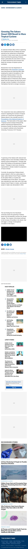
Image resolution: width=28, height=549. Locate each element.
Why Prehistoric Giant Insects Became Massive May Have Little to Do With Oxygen (12, 507)
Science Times (23, 253)
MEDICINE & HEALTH (5, 459)
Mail (13, 44)
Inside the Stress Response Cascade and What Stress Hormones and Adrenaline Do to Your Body (12, 373)
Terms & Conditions (10, 545)
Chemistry (19, 542)
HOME (3, 7)
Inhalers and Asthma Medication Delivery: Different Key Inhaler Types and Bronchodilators (10, 355)
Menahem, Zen (5, 39)
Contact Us (24, 545)
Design (10, 541)
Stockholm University (18, 69)
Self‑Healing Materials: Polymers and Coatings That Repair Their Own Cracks (13, 323)
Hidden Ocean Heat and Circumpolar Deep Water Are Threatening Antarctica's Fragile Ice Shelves (14, 484)
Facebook (2, 44)
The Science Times (14, 2)
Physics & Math (13, 542)
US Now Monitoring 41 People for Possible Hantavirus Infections (14, 462)
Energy (23, 541)
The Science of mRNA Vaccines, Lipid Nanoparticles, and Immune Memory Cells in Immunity (11, 364)
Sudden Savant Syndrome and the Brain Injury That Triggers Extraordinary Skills (12, 293)
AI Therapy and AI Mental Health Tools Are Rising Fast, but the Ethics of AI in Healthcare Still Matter (14, 530)
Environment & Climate (15, 543)
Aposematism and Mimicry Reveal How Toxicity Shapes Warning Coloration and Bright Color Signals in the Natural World (14, 303)
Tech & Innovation (4, 541)
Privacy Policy (17, 545)
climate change (9, 249)
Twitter (5, 44)
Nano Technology (17, 541)
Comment (10, 44)
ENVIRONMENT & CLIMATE (14, 7)
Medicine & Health (6, 543)
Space (7, 542)
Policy (3, 542)
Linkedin (8, 44)
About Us (3, 545)
